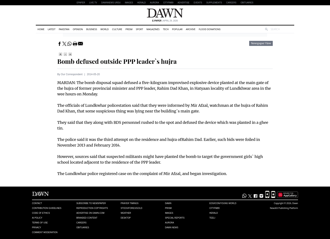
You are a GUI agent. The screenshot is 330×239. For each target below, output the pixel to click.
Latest (51, 29)
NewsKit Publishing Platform (284, 208)
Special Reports (175, 218)
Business (91, 29)
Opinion (78, 29)
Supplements (214, 2)
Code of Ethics (41, 213)
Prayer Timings (129, 203)
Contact (37, 203)
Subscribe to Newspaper (91, 203)
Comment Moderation (44, 232)
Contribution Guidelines (46, 208)
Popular (177, 29)
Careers (231, 2)
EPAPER (81, 2)
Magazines (153, 29)
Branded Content (86, 218)
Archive (190, 29)
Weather (126, 213)
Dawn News (171, 227)
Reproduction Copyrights (92, 208)
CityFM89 (168, 2)
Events (198, 2)
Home (40, 29)
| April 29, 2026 (165, 21)
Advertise (184, 2)
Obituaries (247, 2)
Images (129, 2)
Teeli (212, 218)
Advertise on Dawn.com (90, 213)
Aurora (154, 2)
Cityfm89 (214, 208)
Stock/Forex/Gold (131, 208)
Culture (117, 29)
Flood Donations (209, 29)
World (104, 29)
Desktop (126, 218)
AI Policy (37, 218)
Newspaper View (261, 43)
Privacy (36, 227)
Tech (166, 29)
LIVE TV (93, 2)
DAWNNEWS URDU (111, 2)
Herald (141, 2)
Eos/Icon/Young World (222, 203)
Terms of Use (40, 223)
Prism (128, 29)
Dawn (168, 203)
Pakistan (64, 29)
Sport (139, 29)
